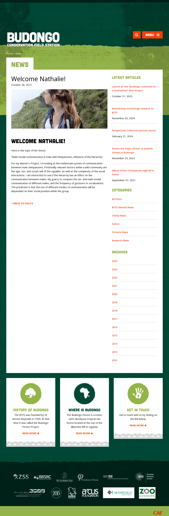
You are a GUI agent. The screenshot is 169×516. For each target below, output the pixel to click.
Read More (30, 433)
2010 (114, 360)
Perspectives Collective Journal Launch (134, 130)
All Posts (117, 199)
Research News (120, 240)
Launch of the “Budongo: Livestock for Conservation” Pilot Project (134, 88)
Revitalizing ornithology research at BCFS (133, 110)
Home (9, 53)
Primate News (120, 232)
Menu (152, 35)
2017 (114, 318)
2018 (114, 310)
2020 (114, 294)
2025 (114, 261)
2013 (114, 352)
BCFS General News (123, 207)
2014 (114, 343)
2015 (114, 335)
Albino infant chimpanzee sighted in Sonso (133, 172)
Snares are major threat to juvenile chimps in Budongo (132, 150)
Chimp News (119, 215)
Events (115, 223)
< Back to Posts (22, 203)
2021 (114, 285)
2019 (114, 302)
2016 (114, 327)
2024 (114, 269)
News (19, 53)
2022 (114, 277)
